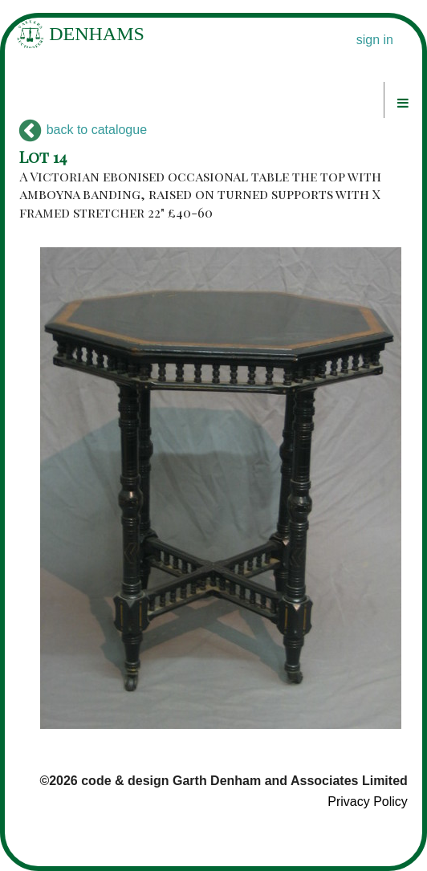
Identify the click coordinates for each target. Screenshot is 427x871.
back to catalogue (83, 129)
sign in (374, 40)
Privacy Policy (367, 801)
